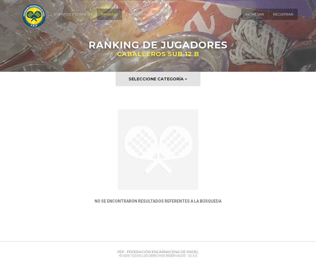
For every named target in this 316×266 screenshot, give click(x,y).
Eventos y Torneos (73, 14)
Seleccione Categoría (158, 79)
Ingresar (255, 14)
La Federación (141, 14)
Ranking (109, 14)
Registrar (283, 14)
